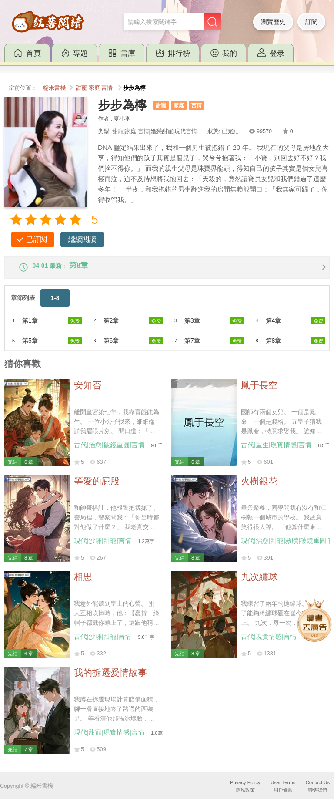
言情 (107, 88)
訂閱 (311, 21)
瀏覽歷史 (273, 21)
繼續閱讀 (82, 239)
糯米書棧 (54, 88)
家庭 (94, 88)
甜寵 (81, 88)
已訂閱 (36, 239)
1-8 (54, 303)
